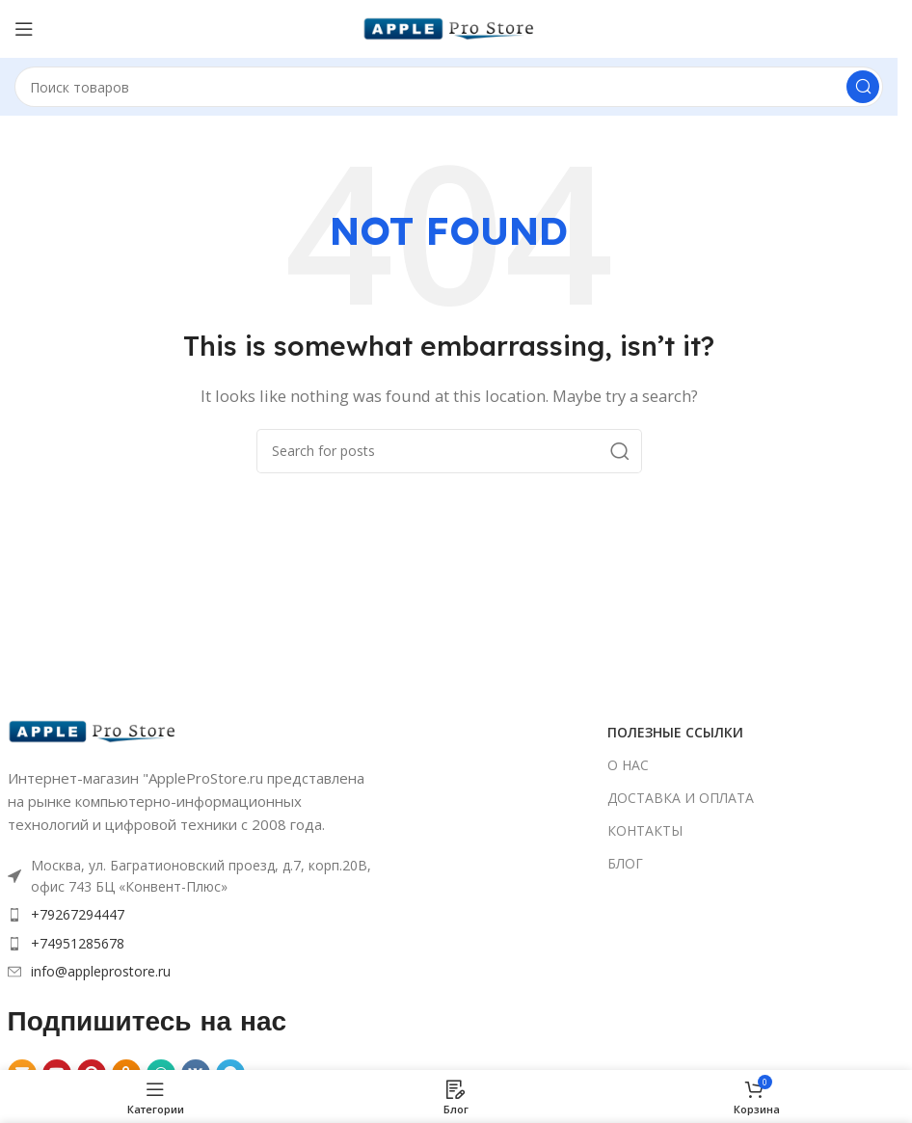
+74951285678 (77, 943)
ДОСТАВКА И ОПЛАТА (680, 798)
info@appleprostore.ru (101, 971)
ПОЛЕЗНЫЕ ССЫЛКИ (675, 732)
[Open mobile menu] (24, 29)
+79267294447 (77, 914)
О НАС (628, 765)
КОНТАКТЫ (645, 830)
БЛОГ (625, 863)
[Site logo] (449, 27)
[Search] (448, 87)
